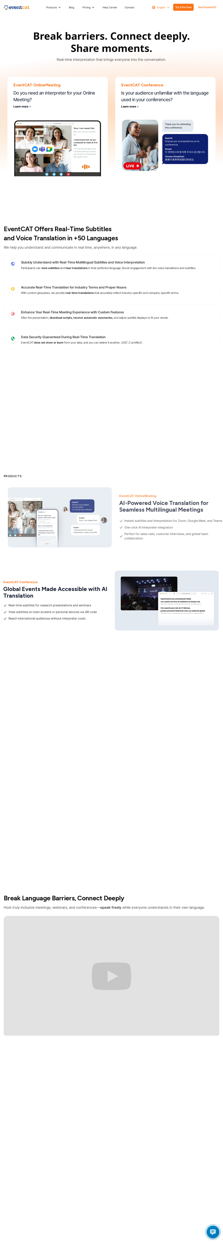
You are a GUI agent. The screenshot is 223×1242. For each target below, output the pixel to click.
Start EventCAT (207, 7)
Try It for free (183, 7)
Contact (130, 7)
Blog (71, 7)
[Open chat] (213, 1232)
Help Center (110, 7)
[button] (53, 7)
